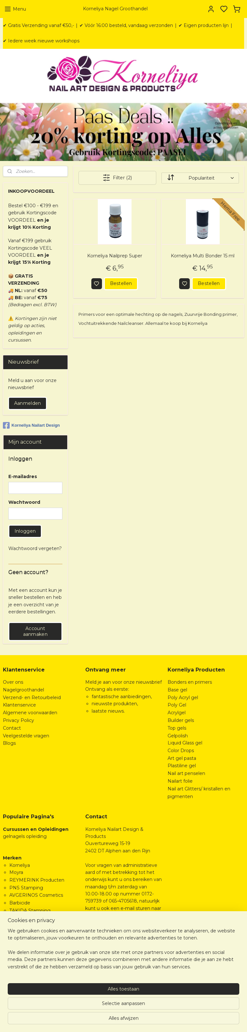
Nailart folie (180, 781)
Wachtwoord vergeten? (35, 548)
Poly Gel (177, 705)
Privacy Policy (18, 720)
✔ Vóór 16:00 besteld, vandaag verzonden (126, 25)
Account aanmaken (35, 631)
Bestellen (121, 283)
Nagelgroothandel (23, 690)
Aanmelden (27, 403)
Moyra (16, 872)
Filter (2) (117, 178)
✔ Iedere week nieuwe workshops (41, 41)
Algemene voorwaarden (30, 713)
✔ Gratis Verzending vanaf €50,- (38, 25)
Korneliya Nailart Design (31, 425)
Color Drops (181, 750)
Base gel (177, 690)
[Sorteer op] (200, 178)
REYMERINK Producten (36, 880)
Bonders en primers (190, 682)
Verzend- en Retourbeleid (32, 697)
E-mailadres (22, 476)
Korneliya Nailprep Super (114, 256)
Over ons (13, 682)
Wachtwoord (24, 502)
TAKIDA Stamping (29, 910)
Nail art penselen (186, 773)
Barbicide (19, 903)
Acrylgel (177, 713)
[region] (81, 995)
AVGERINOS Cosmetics (36, 895)
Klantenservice (19, 705)
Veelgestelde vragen (26, 736)
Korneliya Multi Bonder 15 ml (202, 256)
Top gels (177, 728)
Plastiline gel (182, 766)
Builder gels (181, 720)
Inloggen (25, 531)
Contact (12, 728)
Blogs (9, 743)
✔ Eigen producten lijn (203, 25)
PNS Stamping (26, 888)
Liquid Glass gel (185, 743)
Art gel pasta (182, 758)
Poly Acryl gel (183, 697)
